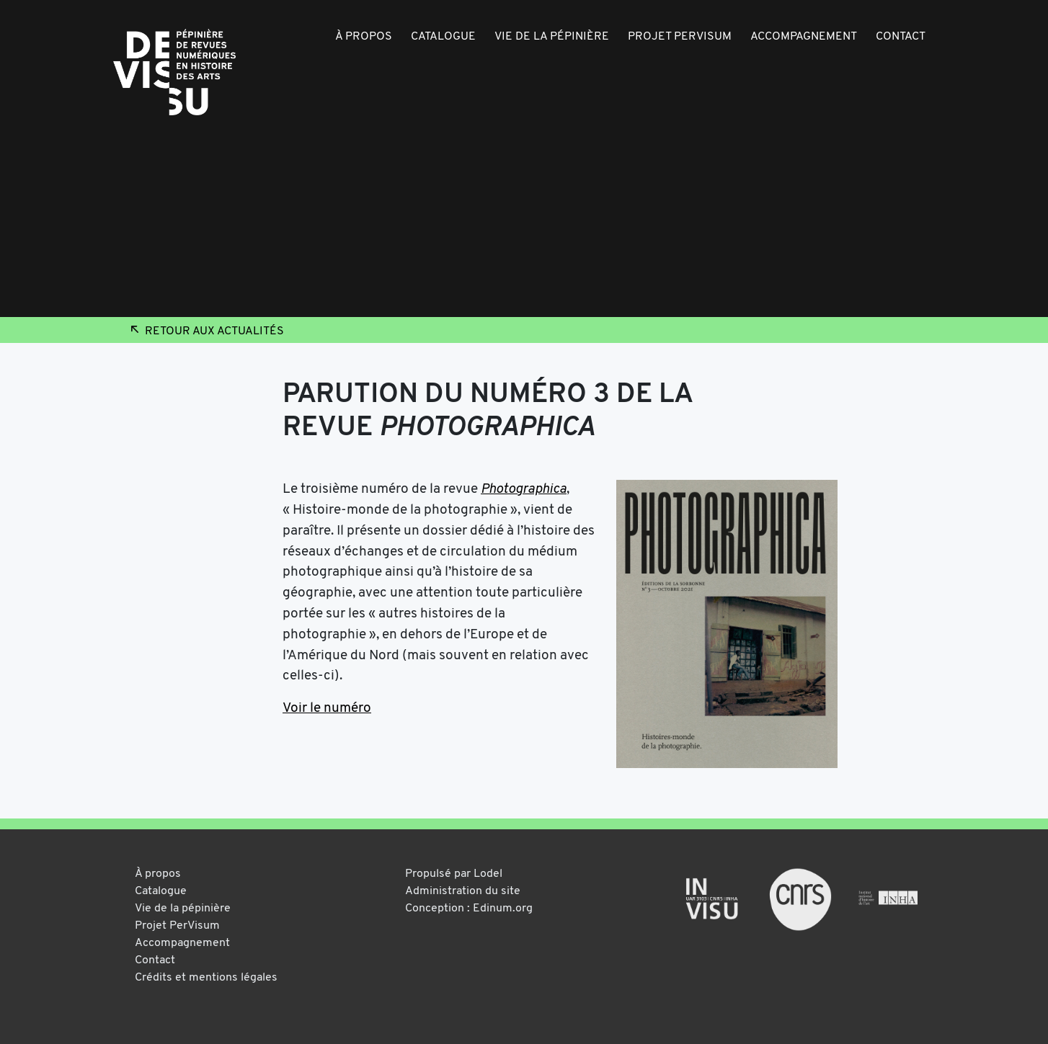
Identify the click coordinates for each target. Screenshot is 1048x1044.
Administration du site (462, 891)
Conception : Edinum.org (469, 908)
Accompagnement (803, 37)
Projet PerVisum (680, 37)
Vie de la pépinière (551, 37)
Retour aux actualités (206, 331)
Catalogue (443, 37)
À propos (363, 37)
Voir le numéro (327, 708)
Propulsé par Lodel (453, 874)
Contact (900, 37)
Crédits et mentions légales (206, 977)
